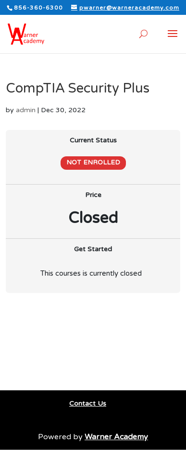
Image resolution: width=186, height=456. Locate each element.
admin (26, 110)
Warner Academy (116, 437)
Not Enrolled (93, 162)
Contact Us (87, 403)
